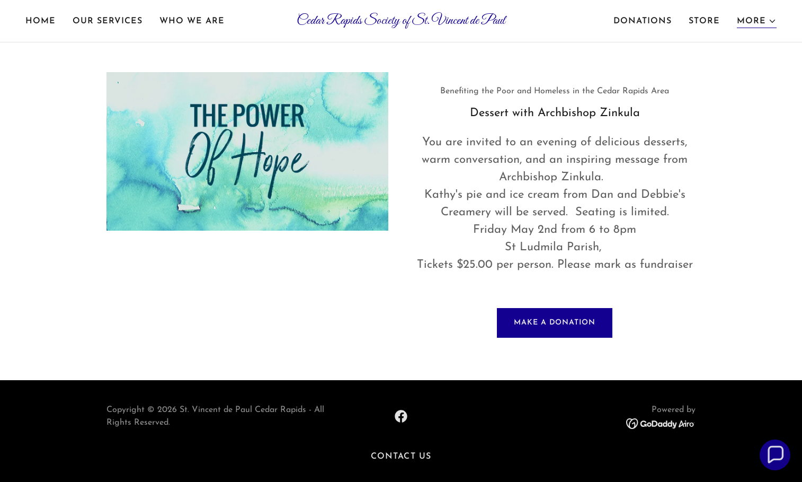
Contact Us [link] (401, 456)
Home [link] (40, 21)
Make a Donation (554, 323)
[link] (401, 21)
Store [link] (704, 21)
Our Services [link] (107, 21)
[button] (757, 21)
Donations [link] (642, 21)
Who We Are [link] (192, 21)
